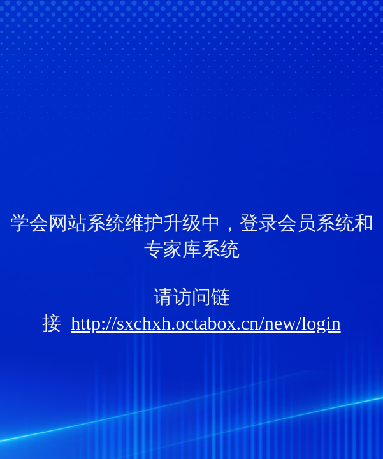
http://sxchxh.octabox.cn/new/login (205, 322)
